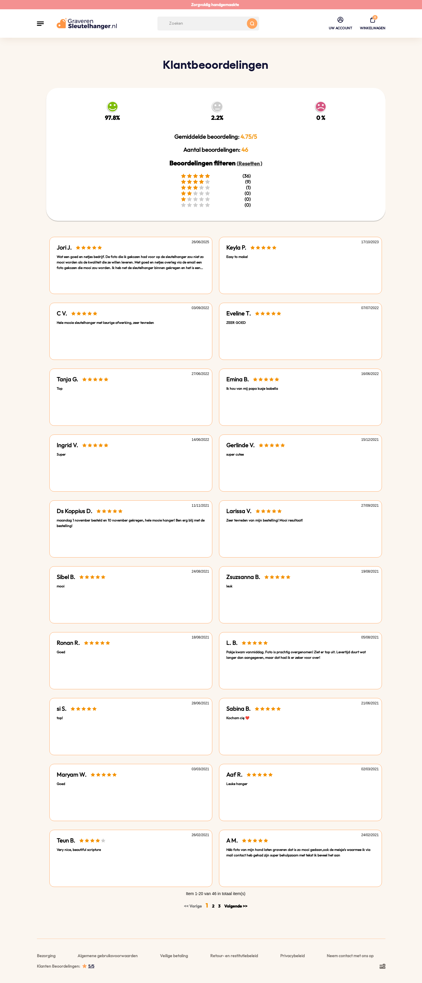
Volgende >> (235, 906)
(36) (216, 176)
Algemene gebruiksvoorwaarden (108, 955)
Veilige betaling (174, 955)
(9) (216, 182)
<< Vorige (193, 906)
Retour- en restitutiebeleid (234, 955)
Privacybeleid (292, 955)
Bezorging (46, 955)
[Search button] (252, 23)
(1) (216, 187)
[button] (40, 23)
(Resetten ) (249, 163)
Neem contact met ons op (350, 955)
